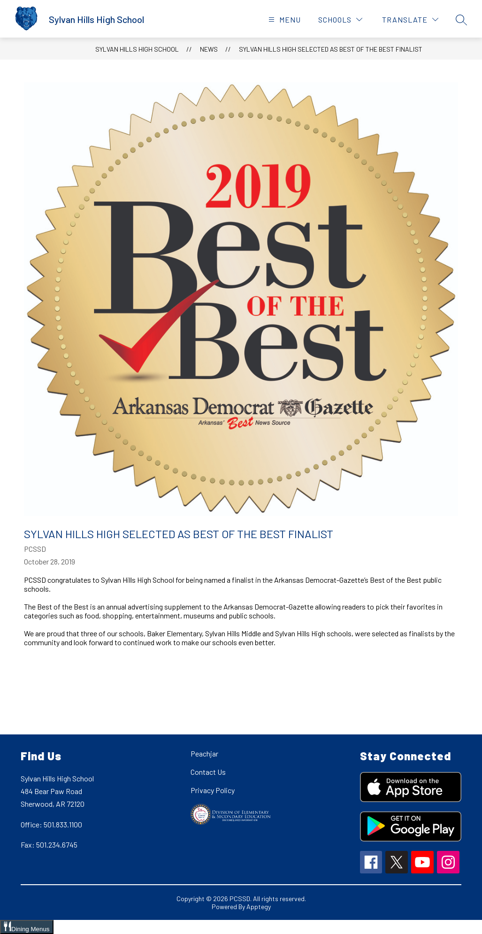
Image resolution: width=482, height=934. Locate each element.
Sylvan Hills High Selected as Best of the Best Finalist (330, 49)
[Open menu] (283, 19)
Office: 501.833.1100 (51, 824)
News (209, 49)
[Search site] (461, 19)
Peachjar (204, 753)
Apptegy (258, 907)
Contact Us (208, 771)
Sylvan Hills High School (137, 49)
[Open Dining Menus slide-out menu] (27, 927)
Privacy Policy (213, 790)
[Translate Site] (410, 19)
